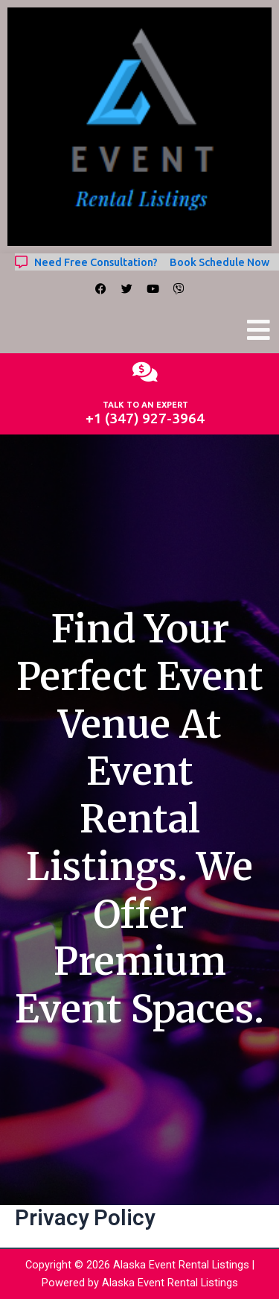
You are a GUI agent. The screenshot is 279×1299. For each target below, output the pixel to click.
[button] (259, 331)
